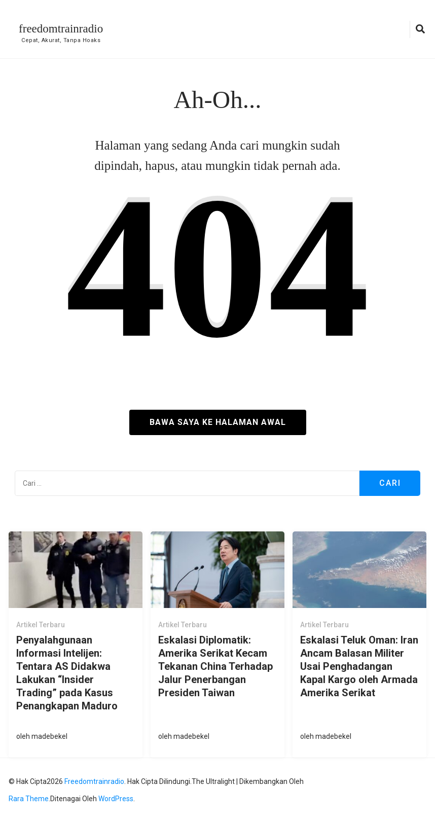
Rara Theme (29, 799)
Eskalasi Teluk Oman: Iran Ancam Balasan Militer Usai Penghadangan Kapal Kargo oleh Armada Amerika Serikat (359, 666)
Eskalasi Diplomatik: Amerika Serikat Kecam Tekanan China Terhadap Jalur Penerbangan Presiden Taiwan (215, 666)
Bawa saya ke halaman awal (218, 422)
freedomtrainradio (61, 28)
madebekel (49, 736)
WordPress (115, 799)
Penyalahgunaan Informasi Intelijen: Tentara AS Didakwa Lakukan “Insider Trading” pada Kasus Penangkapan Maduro (67, 673)
